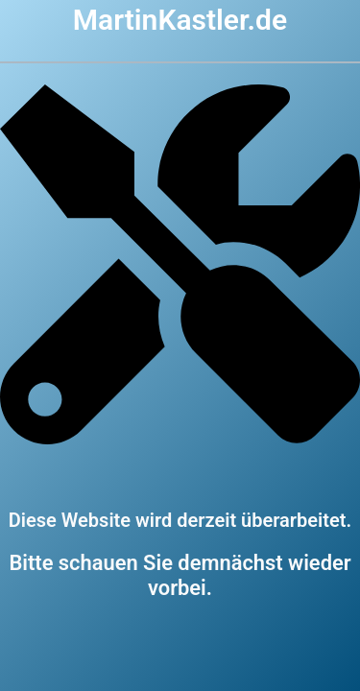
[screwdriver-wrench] (180, 439)
